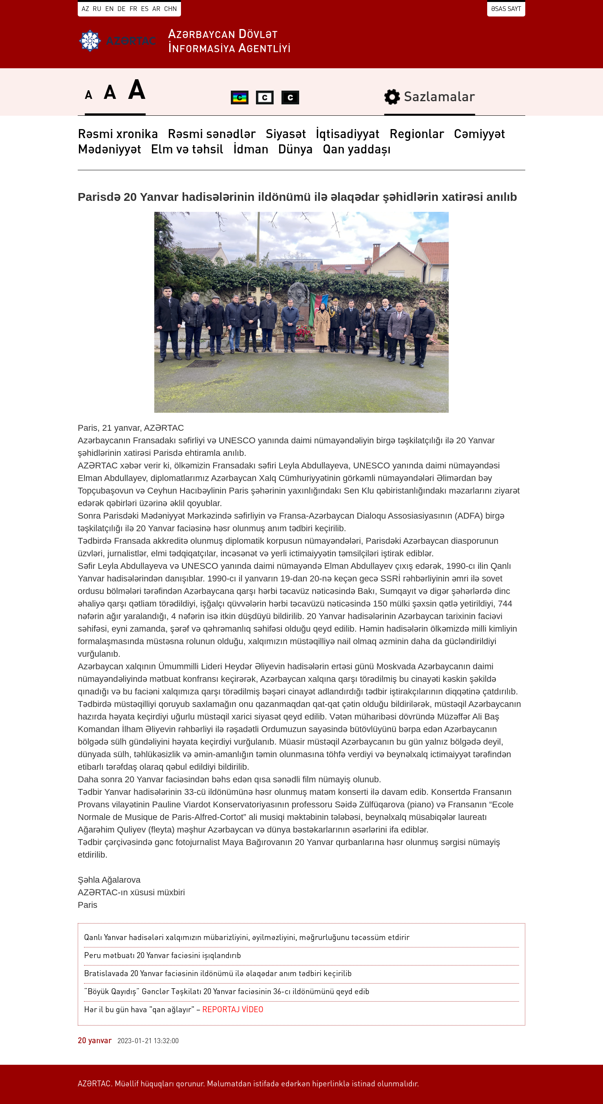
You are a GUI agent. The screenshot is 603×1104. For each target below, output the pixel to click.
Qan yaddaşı (357, 150)
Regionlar (416, 135)
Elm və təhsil (187, 150)
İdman (251, 150)
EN (109, 9)
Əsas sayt (506, 9)
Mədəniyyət (109, 150)
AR (156, 9)
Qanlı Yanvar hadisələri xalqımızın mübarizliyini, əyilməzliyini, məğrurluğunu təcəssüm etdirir (246, 938)
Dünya (295, 150)
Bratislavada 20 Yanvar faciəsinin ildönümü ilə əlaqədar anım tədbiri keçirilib (218, 974)
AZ (85, 9)
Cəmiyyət (479, 135)
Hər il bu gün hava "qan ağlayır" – (173, 1010)
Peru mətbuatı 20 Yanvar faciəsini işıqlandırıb (162, 956)
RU (97, 9)
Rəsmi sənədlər (212, 135)
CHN (170, 9)
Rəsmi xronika (118, 135)
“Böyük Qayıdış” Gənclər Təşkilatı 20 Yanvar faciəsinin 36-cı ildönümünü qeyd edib (226, 992)
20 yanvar (95, 1041)
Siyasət (286, 135)
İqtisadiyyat (348, 135)
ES (144, 9)
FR (133, 9)
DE (121, 9)
